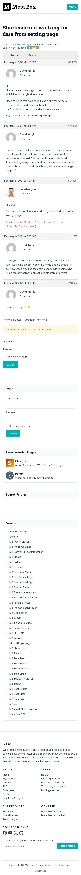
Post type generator (52, 782)
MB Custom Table (17, 587)
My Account (9, 778)
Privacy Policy (43, 865)
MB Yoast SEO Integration (22, 709)
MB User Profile (16, 699)
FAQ (5, 786)
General (12, 536)
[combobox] (40, 504)
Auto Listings (10, 819)
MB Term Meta (16, 663)
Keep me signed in (16, 356)
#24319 (72, 62)
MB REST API (15, 633)
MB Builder (14, 562)
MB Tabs (12, 653)
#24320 (72, 125)
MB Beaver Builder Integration (24, 551)
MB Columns (14, 567)
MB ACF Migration (18, 541)
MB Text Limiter (16, 673)
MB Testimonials (17, 668)
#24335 (72, 180)
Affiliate (7, 782)
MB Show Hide (16, 648)
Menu (72, 6)
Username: (9, 341)
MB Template (15, 658)
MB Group (13, 617)
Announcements (17, 531)
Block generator (50, 790)
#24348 (72, 283)
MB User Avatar (16, 688)
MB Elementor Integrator (21, 592)
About (6, 774)
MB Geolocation (17, 612)
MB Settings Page (22, 44)
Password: (9, 349)
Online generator (51, 778)
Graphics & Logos (13, 798)
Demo (44, 774)
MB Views (13, 704)
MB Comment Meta (18, 572)
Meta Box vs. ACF (51, 811)
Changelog (9, 790)
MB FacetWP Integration (21, 597)
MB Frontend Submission (21, 607)
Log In (10, 364)
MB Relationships (17, 628)
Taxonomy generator (53, 786)
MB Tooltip (14, 683)
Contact (7, 794)
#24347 (72, 236)
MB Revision (14, 638)
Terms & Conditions (62, 865)
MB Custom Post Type (20, 582)
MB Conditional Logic (19, 577)
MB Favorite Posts (18, 602)
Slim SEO (8, 811)
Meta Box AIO (15, 714)
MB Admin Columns (18, 546)
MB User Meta (15, 693)
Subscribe (68, 846)
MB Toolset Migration (20, 678)
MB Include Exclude (19, 622)
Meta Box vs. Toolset (53, 815)
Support (7, 44)
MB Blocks (13, 556)
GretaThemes (10, 815)
